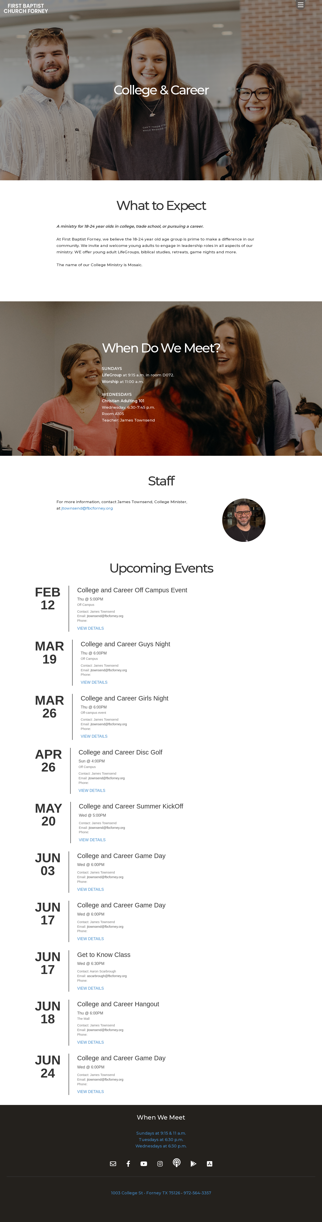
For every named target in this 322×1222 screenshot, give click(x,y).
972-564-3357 (197, 1192)
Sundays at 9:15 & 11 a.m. (161, 1133)
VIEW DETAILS (90, 628)
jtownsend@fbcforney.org (87, 508)
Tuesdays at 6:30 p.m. (161, 1139)
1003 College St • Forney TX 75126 (145, 1192)
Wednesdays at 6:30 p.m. (161, 1146)
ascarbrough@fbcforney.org (107, 976)
